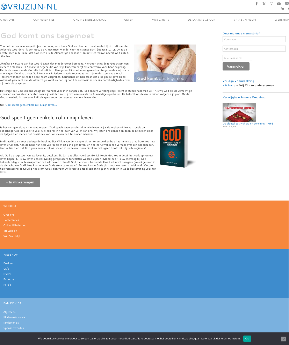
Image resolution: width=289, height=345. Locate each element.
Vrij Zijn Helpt (11, 236)
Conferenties (11, 220)
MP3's (7, 284)
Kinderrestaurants (14, 317)
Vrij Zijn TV (10, 230)
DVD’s (7, 274)
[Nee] (283, 339)
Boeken (8, 263)
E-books (8, 279)
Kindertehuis (11, 322)
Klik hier (228, 85)
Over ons (8, 214)
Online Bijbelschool (15, 225)
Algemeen (9, 312)
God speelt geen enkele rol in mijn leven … (31, 105)
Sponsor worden (13, 328)
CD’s (6, 268)
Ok (247, 338)
